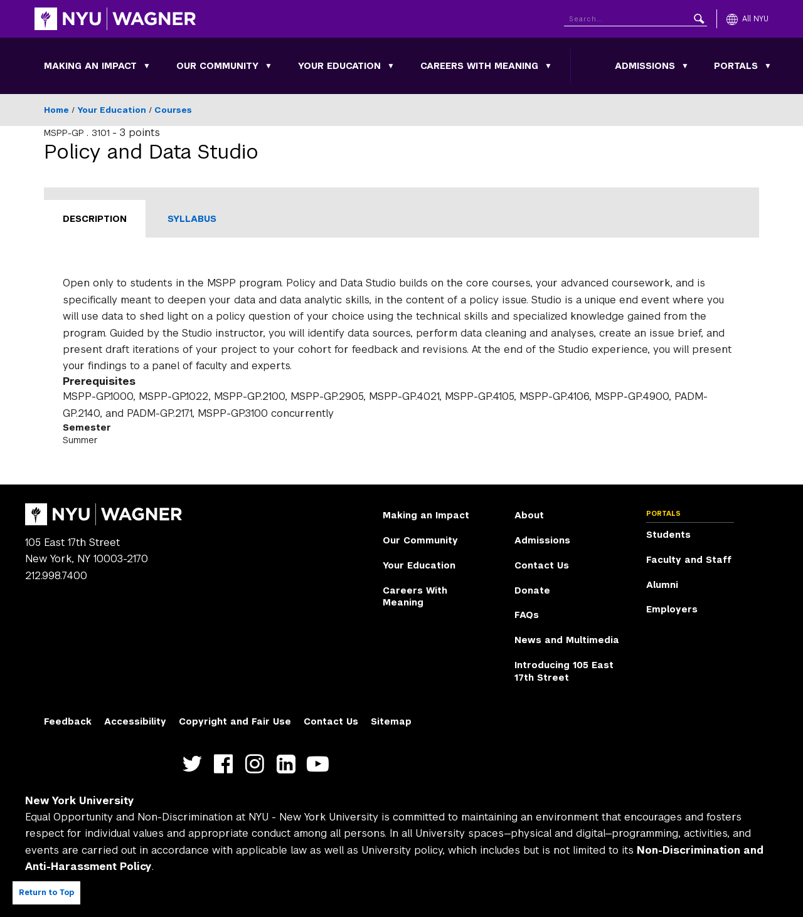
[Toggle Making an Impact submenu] (147, 66)
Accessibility (135, 721)
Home (56, 110)
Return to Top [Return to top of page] (46, 893)
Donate (532, 590)
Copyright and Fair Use (235, 721)
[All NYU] (747, 19)
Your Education (339, 65)
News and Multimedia (566, 640)
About (529, 515)
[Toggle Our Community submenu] (268, 66)
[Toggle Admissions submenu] (685, 66)
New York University (79, 800)
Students (668, 534)
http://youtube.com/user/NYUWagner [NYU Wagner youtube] (320, 764)
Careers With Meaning (479, 65)
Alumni (662, 584)
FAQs (526, 615)
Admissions (645, 65)
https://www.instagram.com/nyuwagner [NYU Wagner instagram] (258, 764)
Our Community (217, 65)
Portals (736, 65)
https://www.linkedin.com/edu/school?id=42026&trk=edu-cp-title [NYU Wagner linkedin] (289, 764)
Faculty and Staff (688, 559)
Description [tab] (95, 218)
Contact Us (541, 565)
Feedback (68, 721)
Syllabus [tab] (192, 218)
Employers (672, 609)
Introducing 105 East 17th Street (564, 671)
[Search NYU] (635, 16)
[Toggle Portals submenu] (768, 66)
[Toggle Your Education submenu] (391, 66)
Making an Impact (90, 65)
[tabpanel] (401, 361)
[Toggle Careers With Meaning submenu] (548, 66)
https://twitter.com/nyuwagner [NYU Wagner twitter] (195, 764)
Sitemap (391, 721)
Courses (173, 110)
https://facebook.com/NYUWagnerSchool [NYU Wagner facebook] (226, 764)
